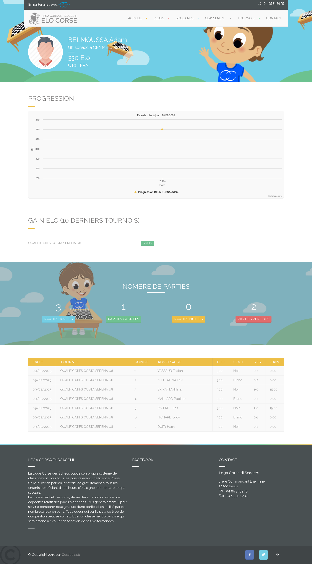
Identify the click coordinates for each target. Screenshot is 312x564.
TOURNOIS (246, 18)
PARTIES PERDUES (253, 319)
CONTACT (274, 18)
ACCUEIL (135, 18)
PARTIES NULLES (188, 319)
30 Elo (147, 243)
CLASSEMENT (215, 18)
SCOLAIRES (184, 18)
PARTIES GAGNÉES (123, 319)
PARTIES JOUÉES (58, 319)
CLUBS (158, 18)
